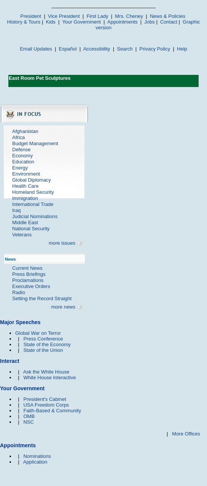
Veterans (22, 234)
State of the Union (43, 350)
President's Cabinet (44, 399)
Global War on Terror (38, 333)
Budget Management (35, 143)
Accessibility (96, 49)
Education (23, 162)
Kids (51, 22)
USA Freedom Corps (46, 405)
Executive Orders (31, 286)
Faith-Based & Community (52, 410)
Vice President (64, 16)
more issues (62, 243)
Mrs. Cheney (129, 16)
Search (124, 49)
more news (63, 307)
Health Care (25, 186)
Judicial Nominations (34, 216)
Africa (18, 137)
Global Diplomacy (31, 180)
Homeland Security (33, 192)
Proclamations (27, 280)
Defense (21, 149)
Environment (26, 174)
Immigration (25, 198)
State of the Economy (46, 344)
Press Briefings (28, 274)
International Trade (32, 204)
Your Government (81, 22)
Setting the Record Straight (42, 298)
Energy (20, 168)
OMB (29, 416)
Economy (22, 155)
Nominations (37, 456)
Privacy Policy (154, 49)
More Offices (186, 434)
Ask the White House (46, 372)
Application (35, 462)
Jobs (149, 22)
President (30, 16)
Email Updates (36, 49)
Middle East (25, 222)
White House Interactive (49, 377)
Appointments (122, 22)
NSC (28, 422)
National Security (30, 228)
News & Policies (167, 16)
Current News (27, 268)
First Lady (97, 16)
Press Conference (43, 339)
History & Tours (23, 22)
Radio (18, 292)
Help (182, 49)
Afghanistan (25, 131)
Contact (168, 22)
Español (68, 49)
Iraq (16, 210)
